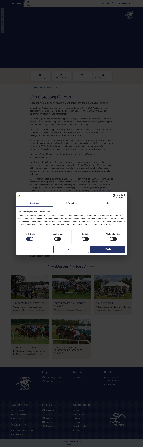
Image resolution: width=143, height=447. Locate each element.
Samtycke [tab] (34, 203)
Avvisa (71, 249)
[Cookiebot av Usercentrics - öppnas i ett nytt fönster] (114, 196)
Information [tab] (71, 203)
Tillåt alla (107, 249)
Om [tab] (108, 203)
